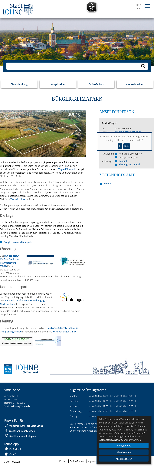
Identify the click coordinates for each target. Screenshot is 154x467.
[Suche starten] (143, 66)
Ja (120, 146)
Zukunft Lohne (17, 199)
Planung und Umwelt (129, 164)
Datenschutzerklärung (110, 439)
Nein (126, 146)
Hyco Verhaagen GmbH (65, 331)
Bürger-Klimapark (66, 169)
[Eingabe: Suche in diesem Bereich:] (74, 66)
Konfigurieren (124, 445)
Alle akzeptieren (124, 458)
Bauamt (123, 161)
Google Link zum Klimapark (17, 242)
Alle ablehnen (124, 452)
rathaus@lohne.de (20, 406)
